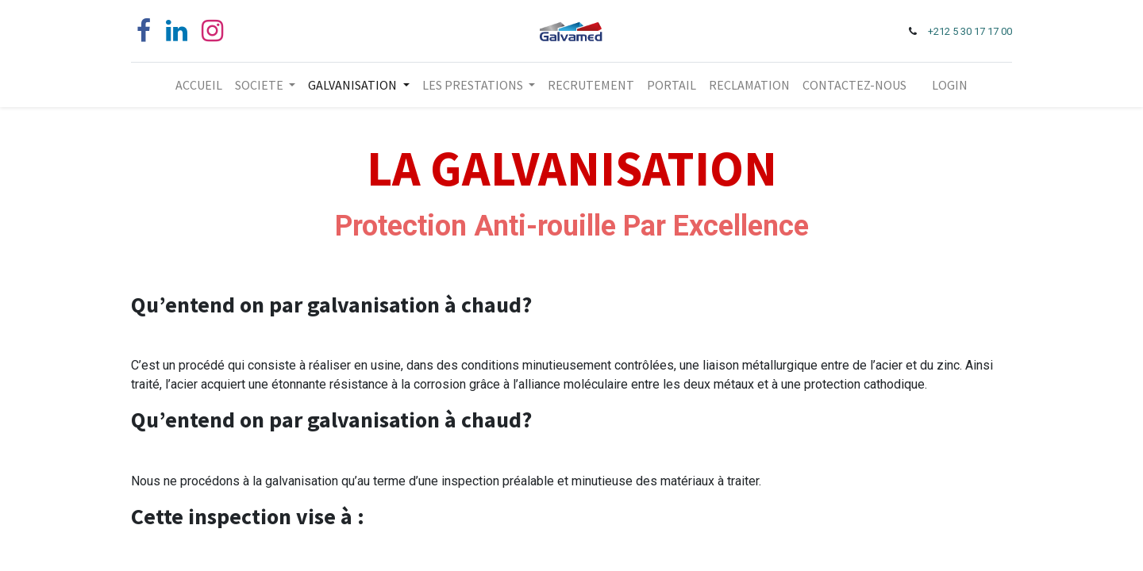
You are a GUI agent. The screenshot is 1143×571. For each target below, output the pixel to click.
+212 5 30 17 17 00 (970, 31)
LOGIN (950, 85)
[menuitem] (199, 85)
